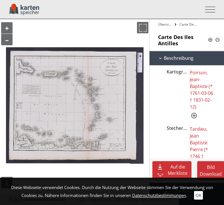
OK (198, 195)
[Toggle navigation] (208, 9)
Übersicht (165, 24)
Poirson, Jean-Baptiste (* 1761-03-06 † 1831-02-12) (201, 89)
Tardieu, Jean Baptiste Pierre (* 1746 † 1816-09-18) (199, 149)
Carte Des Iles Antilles (188, 24)
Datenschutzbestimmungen (159, 195)
